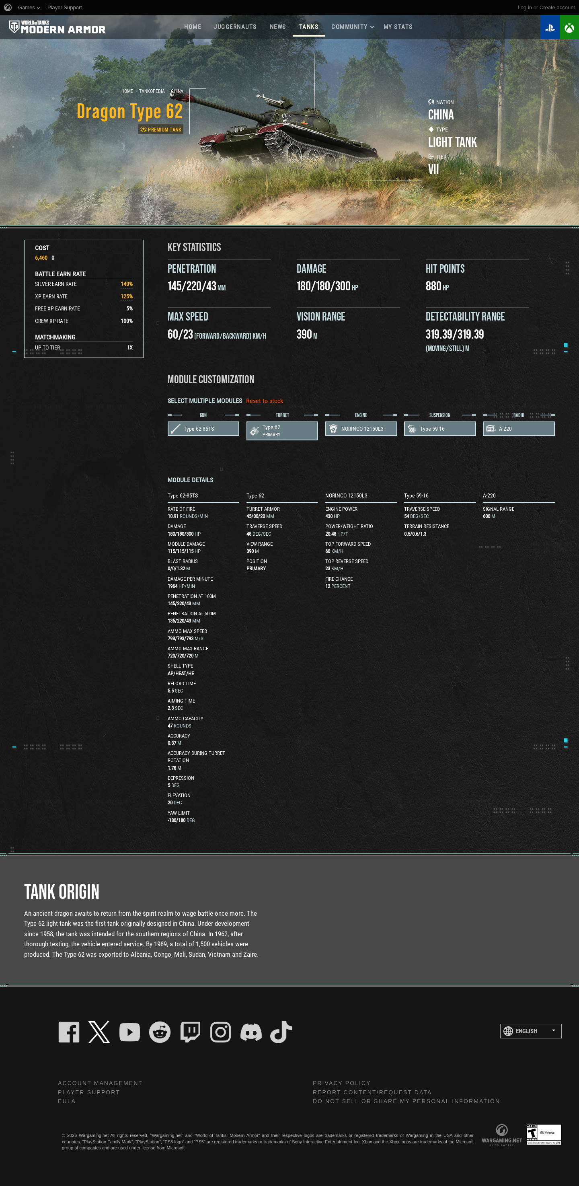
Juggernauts (235, 27)
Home (192, 27)
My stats (398, 27)
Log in (525, 7)
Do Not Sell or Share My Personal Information (406, 1101)
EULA (67, 1101)
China (177, 91)
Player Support (89, 1092)
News (278, 27)
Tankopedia (152, 91)
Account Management (100, 1083)
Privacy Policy (342, 1083)
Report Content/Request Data (372, 1092)
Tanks (309, 27)
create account (557, 7)
